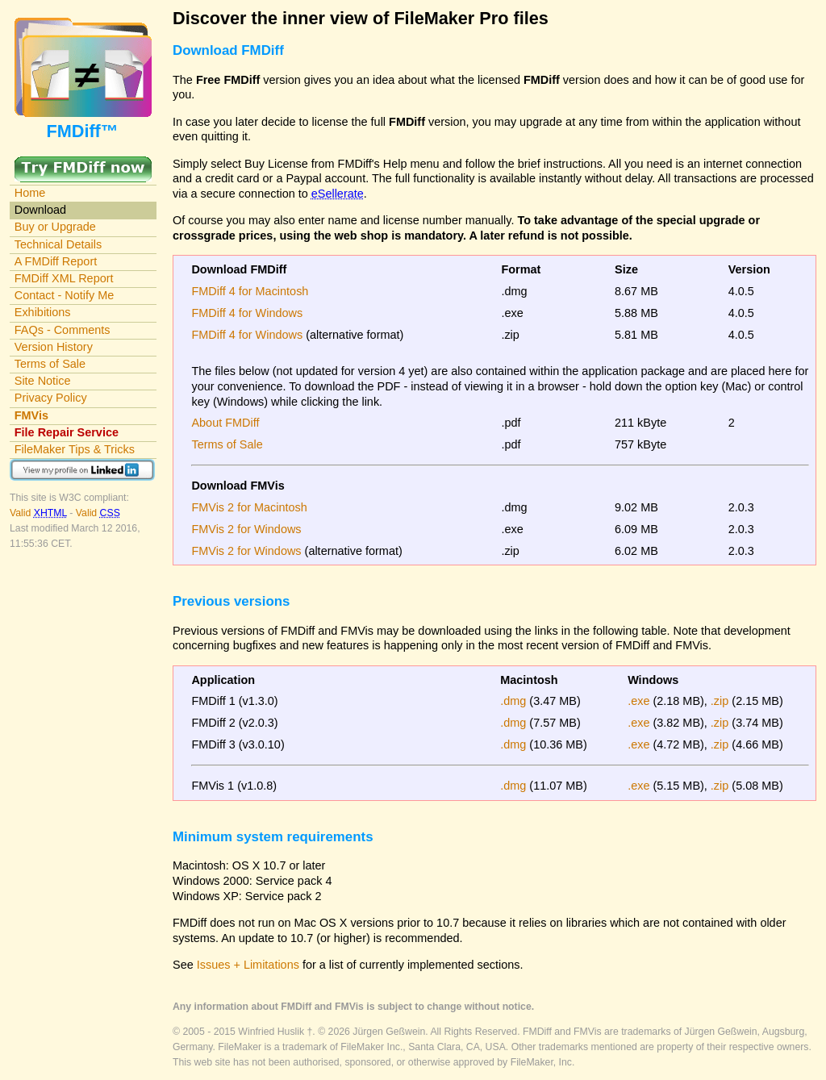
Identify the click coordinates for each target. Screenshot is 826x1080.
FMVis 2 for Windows (246, 529)
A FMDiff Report (56, 261)
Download (40, 209)
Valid (39, 513)
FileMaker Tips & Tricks (75, 449)
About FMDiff (225, 422)
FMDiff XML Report (64, 278)
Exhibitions (43, 312)
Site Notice (43, 380)
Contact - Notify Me (65, 295)
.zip (719, 700)
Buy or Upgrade (55, 226)
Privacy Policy (51, 397)
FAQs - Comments (63, 329)
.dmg (513, 700)
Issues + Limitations (248, 964)
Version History (54, 346)
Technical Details (58, 244)
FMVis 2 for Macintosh (249, 507)
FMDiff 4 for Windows (246, 312)
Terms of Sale (50, 363)
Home (30, 192)
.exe (638, 700)
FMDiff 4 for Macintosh (249, 291)
